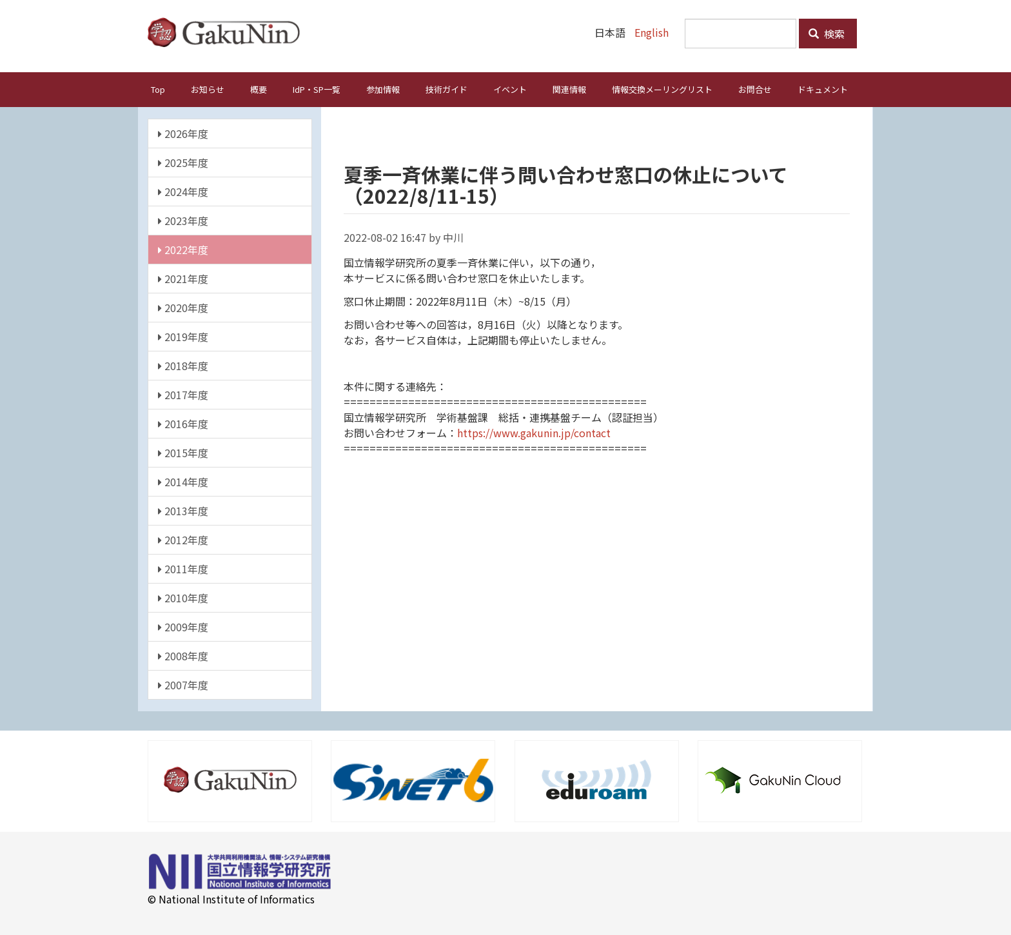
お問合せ (755, 89)
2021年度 (183, 278)
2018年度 (183, 365)
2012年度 (183, 539)
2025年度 (183, 162)
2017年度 (183, 394)
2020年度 (183, 307)
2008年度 (183, 656)
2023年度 (183, 220)
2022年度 (183, 249)
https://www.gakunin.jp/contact (534, 432)
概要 (258, 89)
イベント (510, 89)
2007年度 (183, 685)
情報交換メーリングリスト (662, 89)
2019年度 (183, 336)
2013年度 (183, 510)
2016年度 (183, 423)
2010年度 (183, 597)
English (651, 32)
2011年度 (183, 568)
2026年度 (183, 133)
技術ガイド (446, 89)
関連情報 (569, 89)
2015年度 (183, 452)
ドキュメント (823, 89)
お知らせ (207, 89)
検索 (827, 33)
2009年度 (183, 627)
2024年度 (183, 191)
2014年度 (183, 481)
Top (158, 89)
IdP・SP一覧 (316, 89)
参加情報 (383, 89)
